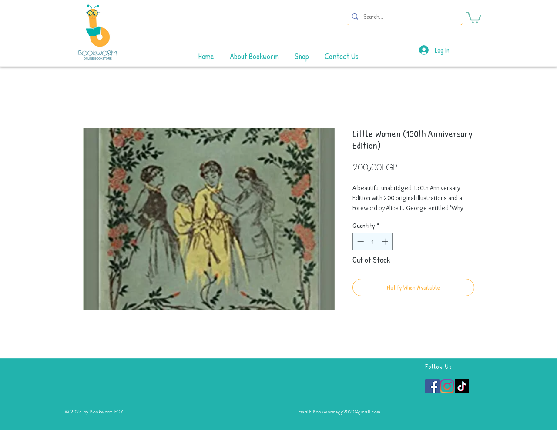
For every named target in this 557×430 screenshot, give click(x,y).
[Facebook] (432, 386)
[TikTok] (462, 386)
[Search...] (403, 16)
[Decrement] (360, 241)
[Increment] (386, 241)
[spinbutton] (373, 241)
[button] (473, 16)
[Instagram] (447, 386)
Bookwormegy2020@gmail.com (347, 411)
